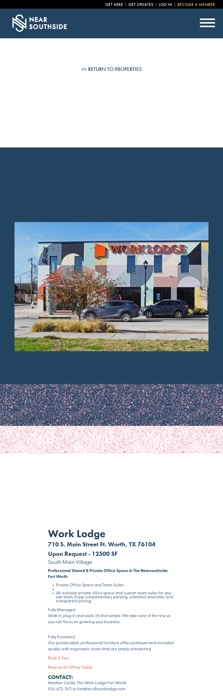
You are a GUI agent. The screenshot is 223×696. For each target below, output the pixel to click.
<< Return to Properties (111, 69)
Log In (165, 5)
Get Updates (141, 5)
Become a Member (196, 5)
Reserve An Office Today (70, 668)
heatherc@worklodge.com (101, 689)
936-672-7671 (60, 689)
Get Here (114, 5)
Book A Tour (58, 658)
